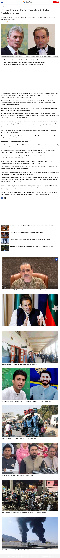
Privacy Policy (51, 556)
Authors (45, 556)
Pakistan (3, 6)
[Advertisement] (30, 78)
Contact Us (40, 556)
